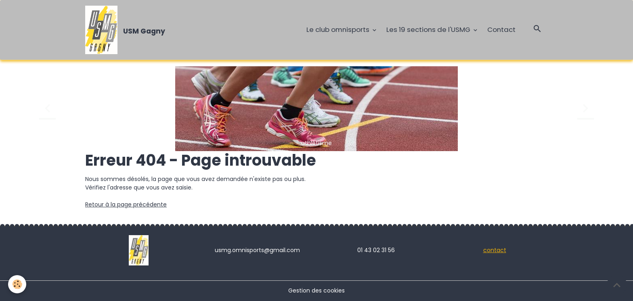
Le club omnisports (338, 29)
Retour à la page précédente (126, 204)
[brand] (126, 30)
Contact (501, 29)
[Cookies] (17, 284)
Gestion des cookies (316, 290)
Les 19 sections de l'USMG (429, 29)
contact (494, 250)
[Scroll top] (617, 285)
